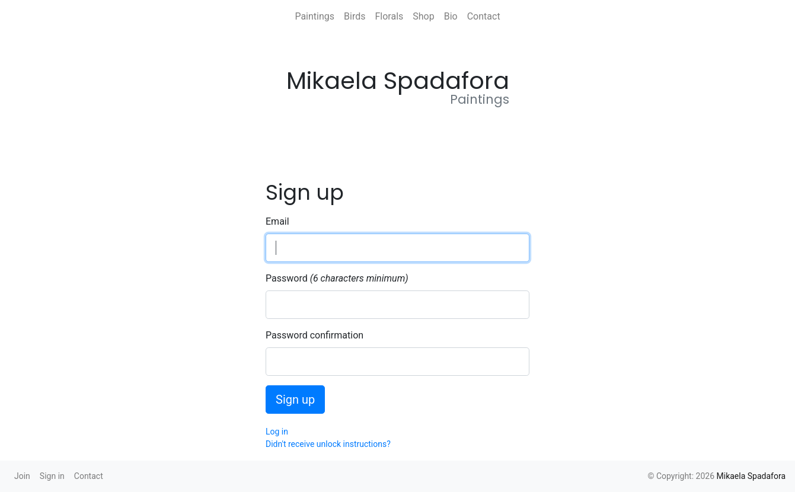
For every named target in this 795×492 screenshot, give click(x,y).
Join (22, 476)
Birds (354, 16)
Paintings (314, 16)
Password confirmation (314, 335)
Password (287, 278)
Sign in (52, 476)
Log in (277, 431)
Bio (451, 16)
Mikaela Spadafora (751, 476)
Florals (389, 16)
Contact (483, 16)
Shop (423, 16)
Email (277, 221)
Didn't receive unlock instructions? (328, 444)
